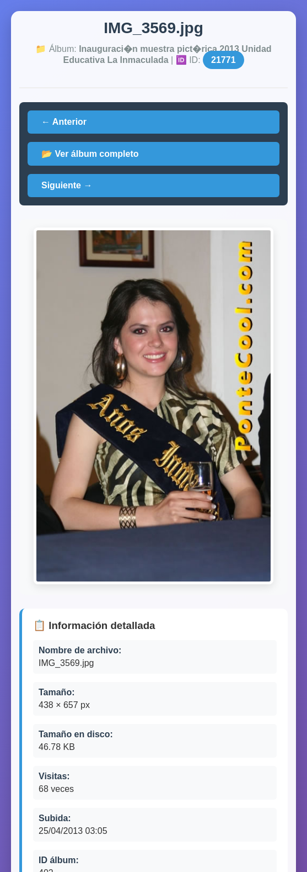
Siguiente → (66, 185)
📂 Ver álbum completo (89, 153)
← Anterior (64, 121)
